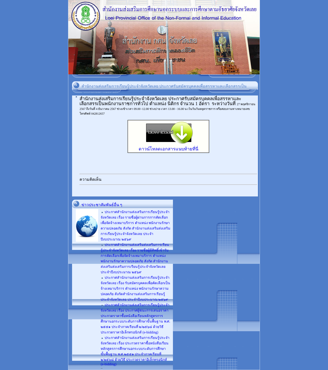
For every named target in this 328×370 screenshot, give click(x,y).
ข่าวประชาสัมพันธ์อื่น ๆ (102, 205)
